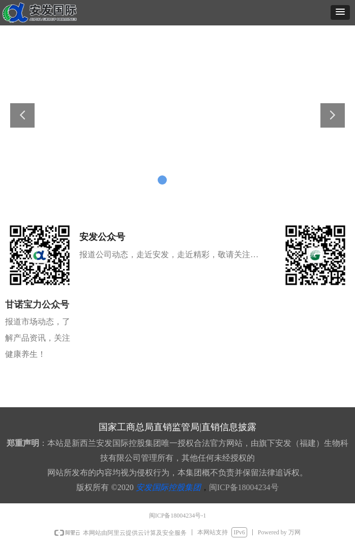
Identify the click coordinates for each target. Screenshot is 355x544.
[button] (340, 12)
